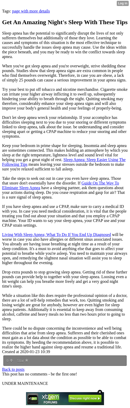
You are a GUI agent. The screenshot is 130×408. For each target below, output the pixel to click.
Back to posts (13, 369)
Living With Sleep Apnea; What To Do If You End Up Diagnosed (56, 234)
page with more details (31, 11)
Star (22, 361)
